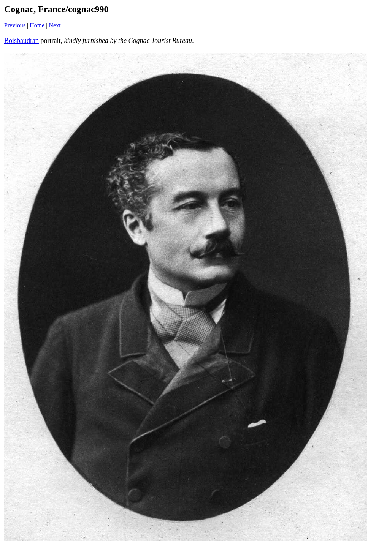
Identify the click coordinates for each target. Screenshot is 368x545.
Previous (14, 25)
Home (37, 25)
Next (55, 25)
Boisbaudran (21, 40)
